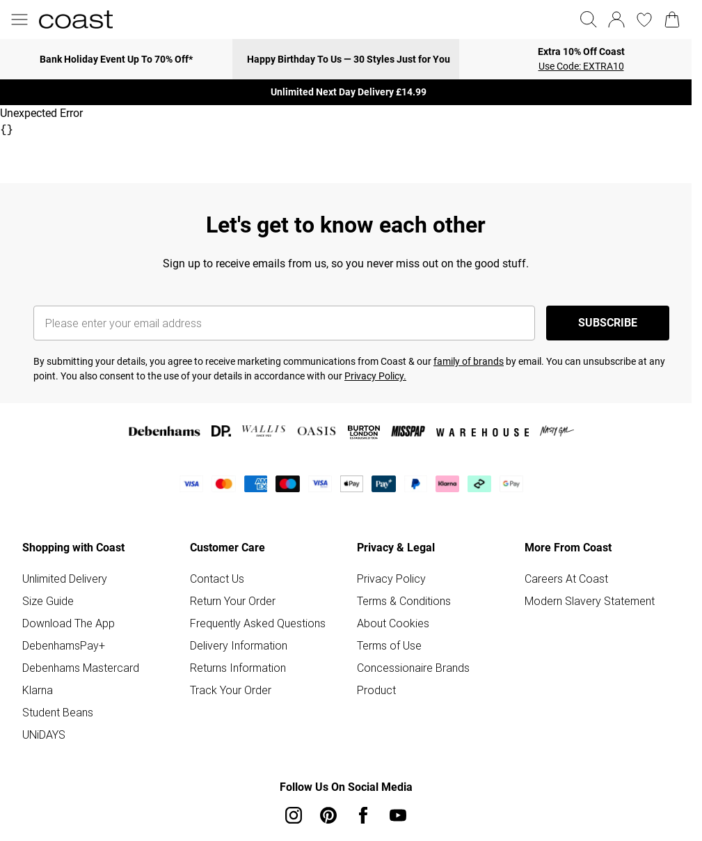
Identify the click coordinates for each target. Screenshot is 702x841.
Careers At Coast (566, 578)
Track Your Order (230, 690)
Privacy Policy (391, 578)
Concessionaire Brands (413, 668)
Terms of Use (389, 645)
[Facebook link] (363, 815)
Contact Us (217, 578)
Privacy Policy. (375, 376)
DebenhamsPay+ (63, 645)
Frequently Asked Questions (258, 623)
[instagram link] (293, 815)
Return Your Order (233, 601)
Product (376, 690)
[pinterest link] (328, 815)
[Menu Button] (19, 19)
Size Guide (48, 601)
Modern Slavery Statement (590, 601)
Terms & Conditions (404, 601)
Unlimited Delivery (64, 578)
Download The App (68, 623)
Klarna (37, 690)
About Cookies (393, 623)
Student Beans (57, 712)
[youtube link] (398, 815)
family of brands (468, 361)
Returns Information (238, 668)
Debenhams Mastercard (80, 668)
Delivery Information (238, 645)
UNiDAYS (43, 734)
